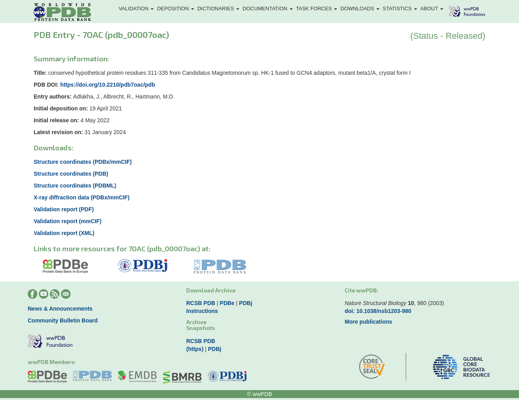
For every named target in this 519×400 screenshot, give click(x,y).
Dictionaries (218, 8)
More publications (368, 321)
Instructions (202, 311)
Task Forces (316, 8)
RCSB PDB (200, 303)
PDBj (245, 303)
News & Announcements (60, 308)
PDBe (227, 303)
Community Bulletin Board (63, 320)
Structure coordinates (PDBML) (75, 185)
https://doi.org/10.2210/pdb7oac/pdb (107, 85)
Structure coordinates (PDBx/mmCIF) (83, 162)
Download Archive (210, 290)
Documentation (267, 8)
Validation (136, 8)
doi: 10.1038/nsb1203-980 (378, 311)
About (431, 8)
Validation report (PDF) (64, 209)
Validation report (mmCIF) (67, 221)
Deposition (175, 8)
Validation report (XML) (64, 233)
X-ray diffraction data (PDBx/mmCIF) (82, 197)
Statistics (400, 8)
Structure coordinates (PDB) (71, 174)
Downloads (360, 8)
